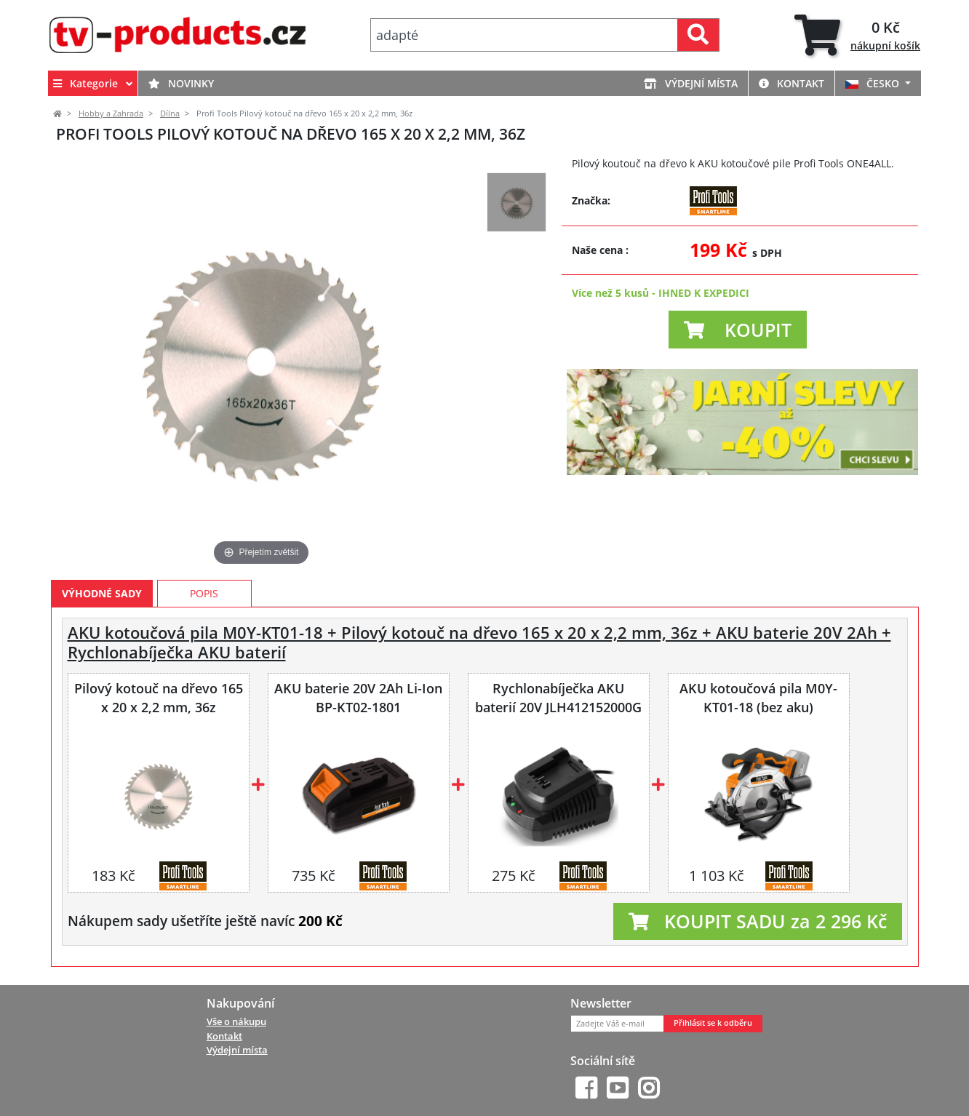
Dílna (170, 113)
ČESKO (873, 83)
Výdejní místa (691, 83)
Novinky (181, 83)
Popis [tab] (204, 593)
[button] (738, 329)
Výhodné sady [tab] (102, 593)
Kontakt (791, 83)
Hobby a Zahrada (111, 113)
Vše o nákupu (236, 1021)
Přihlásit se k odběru (713, 1023)
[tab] (857, 35)
